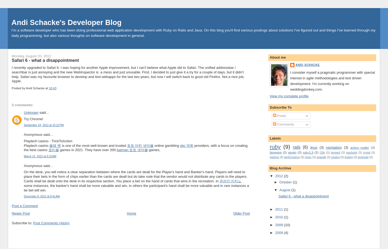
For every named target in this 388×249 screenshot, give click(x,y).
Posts (279, 116)
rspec (308, 157)
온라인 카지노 (231, 181)
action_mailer (359, 147)
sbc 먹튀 (186, 146)
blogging (276, 152)
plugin (292, 152)
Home (131, 213)
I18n (322, 152)
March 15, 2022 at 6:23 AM (40, 156)
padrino (274, 157)
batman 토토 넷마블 (132, 150)
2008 (279, 233)
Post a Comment (25, 206)
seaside (321, 157)
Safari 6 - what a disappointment (45, 60)
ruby (275, 147)
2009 (279, 225)
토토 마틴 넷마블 (140, 146)
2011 (279, 209)
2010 (279, 217)
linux (313, 147)
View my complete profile (289, 96)
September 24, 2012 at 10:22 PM (44, 125)
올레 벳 (55, 146)
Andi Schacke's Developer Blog (67, 22)
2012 (279, 176)
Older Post (241, 213)
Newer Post (21, 213)
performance (292, 157)
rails (297, 147)
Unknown (31, 113)
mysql (366, 152)
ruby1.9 (308, 152)
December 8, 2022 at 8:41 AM (42, 196)
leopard (335, 152)
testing (349, 157)
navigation (334, 147)
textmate (363, 157)
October (286, 182)
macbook (351, 152)
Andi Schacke (308, 64)
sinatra (335, 157)
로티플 (53, 150)
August (285, 190)
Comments (283, 124)
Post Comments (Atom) (51, 223)
